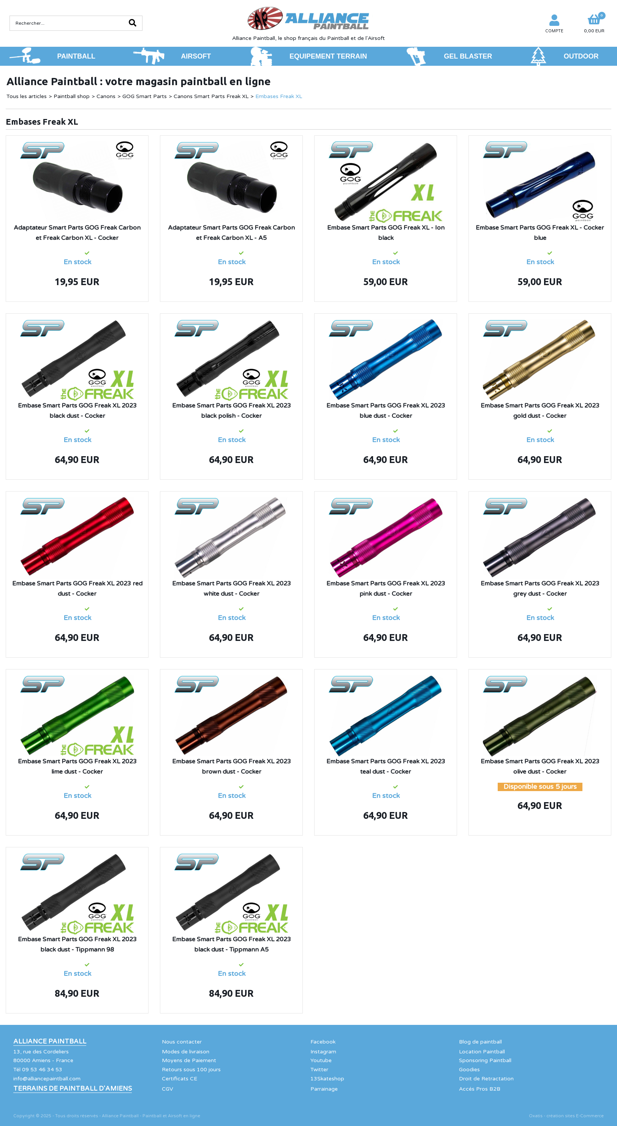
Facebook (322, 1042)
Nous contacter (182, 1042)
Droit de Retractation (486, 1078)
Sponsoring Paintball (485, 1060)
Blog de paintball (480, 1042)
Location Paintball (482, 1051)
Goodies (469, 1069)
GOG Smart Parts (144, 96)
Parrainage (324, 1089)
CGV (167, 1089)
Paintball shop (72, 96)
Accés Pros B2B (479, 1089)
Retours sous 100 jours (191, 1069)
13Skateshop (327, 1078)
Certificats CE (179, 1078)
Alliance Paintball (49, 1041)
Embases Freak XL (278, 96)
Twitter (319, 1069)
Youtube (321, 1060)
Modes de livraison (185, 1051)
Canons (106, 96)
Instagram (323, 1051)
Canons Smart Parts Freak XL (211, 96)
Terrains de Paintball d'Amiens (72, 1089)
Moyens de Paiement (189, 1060)
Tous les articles (26, 96)
